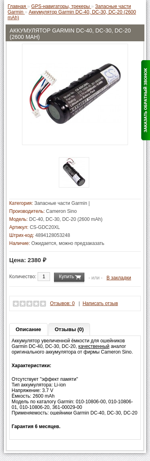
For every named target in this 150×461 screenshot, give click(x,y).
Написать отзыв (100, 303)
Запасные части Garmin (60, 203)
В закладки (118, 278)
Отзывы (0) (69, 329)
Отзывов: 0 (62, 303)
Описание (28, 329)
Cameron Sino (61, 211)
